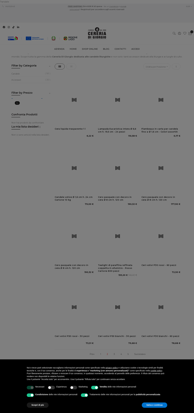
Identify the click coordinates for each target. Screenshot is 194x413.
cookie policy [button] (156, 370)
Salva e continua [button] (154, 405)
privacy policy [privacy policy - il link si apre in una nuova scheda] (112, 368)
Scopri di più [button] (37, 405)
